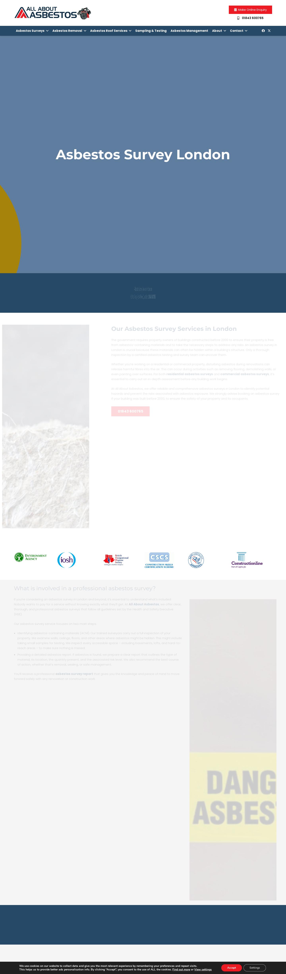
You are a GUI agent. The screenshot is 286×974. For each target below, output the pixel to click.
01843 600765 (192, 296)
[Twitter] (269, 31)
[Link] (53, 13)
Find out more (181, 969)
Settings (254, 968)
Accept (231, 968)
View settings (203, 969)
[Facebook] (263, 31)
